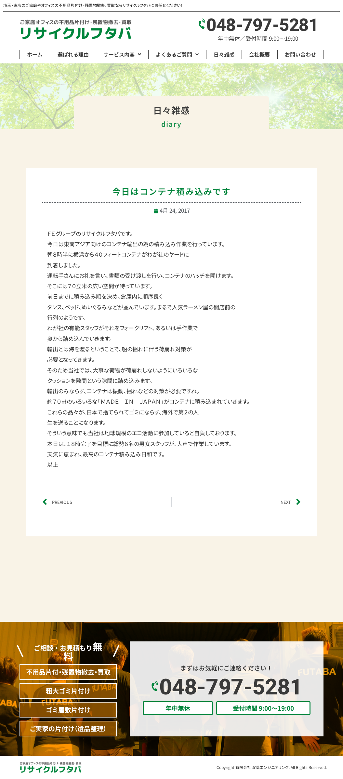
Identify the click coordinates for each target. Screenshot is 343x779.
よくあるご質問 (177, 54)
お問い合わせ (300, 54)
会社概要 (259, 54)
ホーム (35, 54)
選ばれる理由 (73, 54)
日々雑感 (224, 54)
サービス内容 (122, 54)
